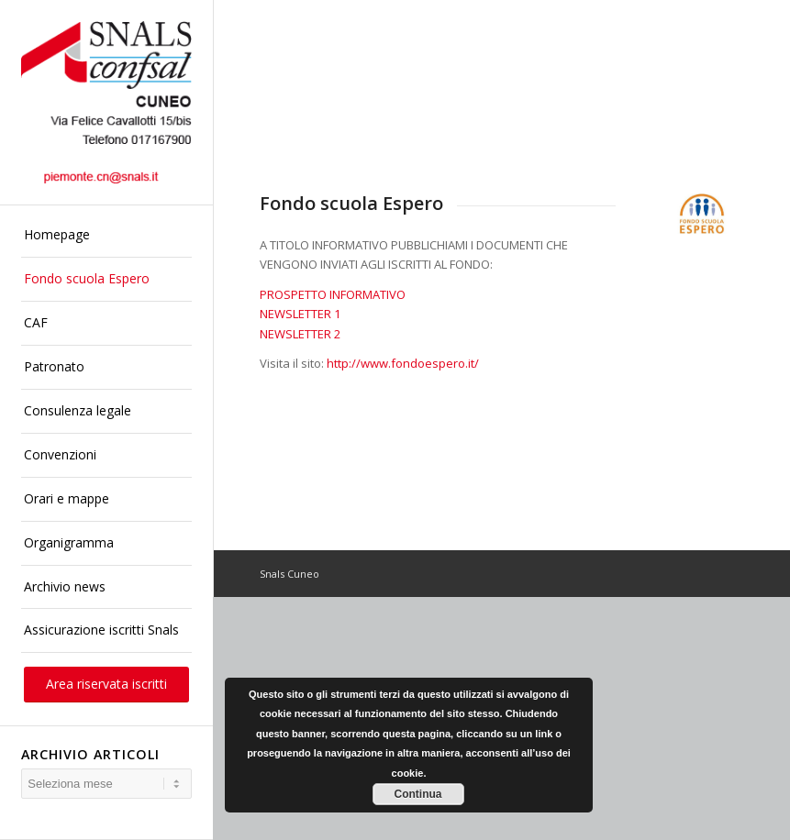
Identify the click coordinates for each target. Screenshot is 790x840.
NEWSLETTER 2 (300, 334)
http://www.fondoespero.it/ (403, 363)
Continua (418, 794)
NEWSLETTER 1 (300, 313)
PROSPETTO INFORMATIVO (333, 294)
